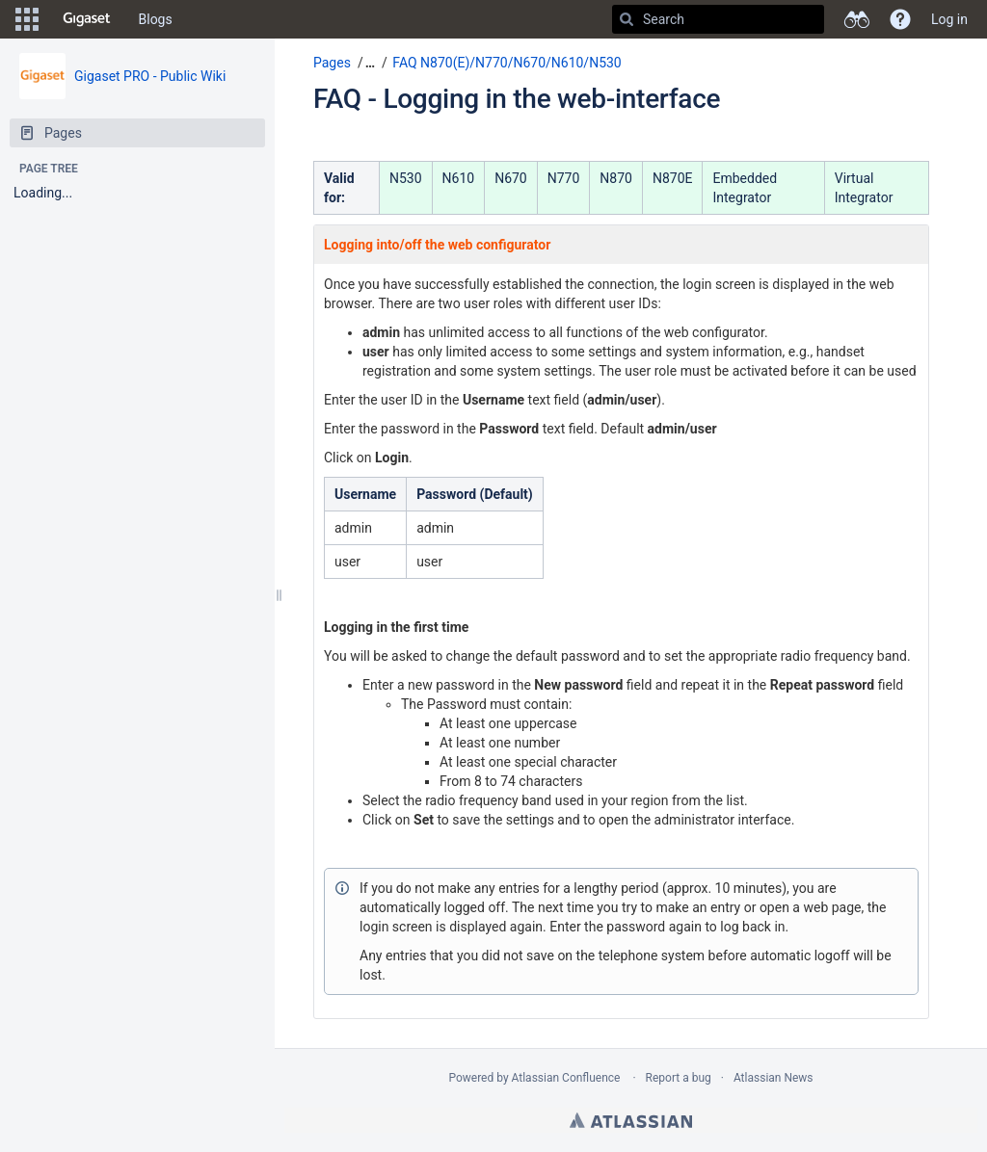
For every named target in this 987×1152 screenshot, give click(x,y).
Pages (332, 62)
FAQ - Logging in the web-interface (516, 99)
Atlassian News (774, 1078)
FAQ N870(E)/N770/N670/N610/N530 (506, 62)
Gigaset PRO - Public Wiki (150, 76)
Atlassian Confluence (566, 1078)
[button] (27, 19)
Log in (949, 19)
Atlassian (631, 1120)
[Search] (626, 19)
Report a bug (678, 1078)
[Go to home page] (86, 19)
